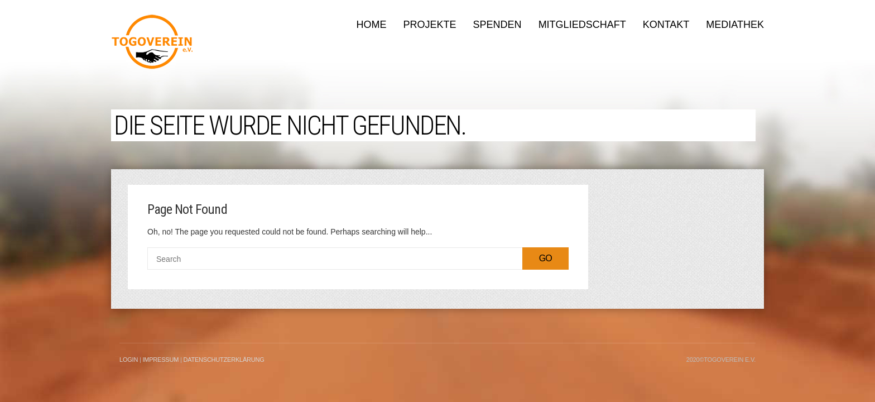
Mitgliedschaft (582, 24)
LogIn (128, 359)
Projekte (429, 24)
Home (372, 24)
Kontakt (666, 24)
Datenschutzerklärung (223, 359)
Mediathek (735, 24)
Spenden (497, 24)
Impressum (160, 359)
